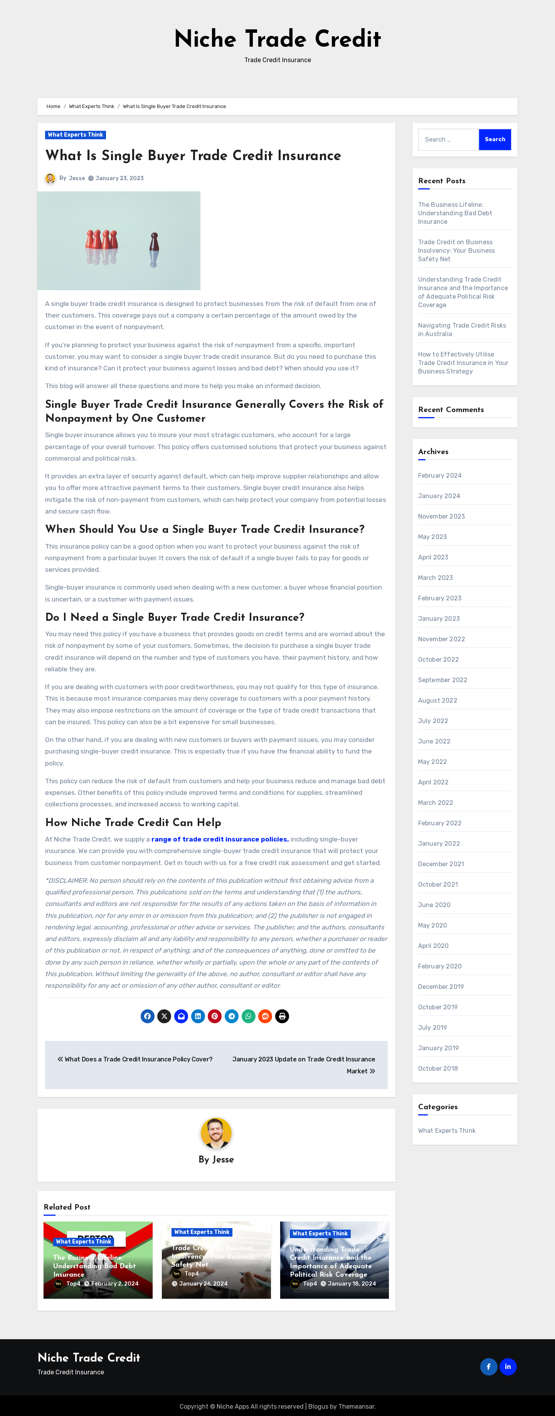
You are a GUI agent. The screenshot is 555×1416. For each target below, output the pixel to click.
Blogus (318, 1404)
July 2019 (432, 1027)
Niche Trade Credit (277, 40)
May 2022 (432, 761)
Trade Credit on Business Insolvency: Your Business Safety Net (213, 1257)
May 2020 (432, 925)
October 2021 (438, 884)
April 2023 (433, 557)
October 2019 (438, 1007)
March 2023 (435, 577)
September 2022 (443, 680)
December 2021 (441, 864)
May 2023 (432, 537)
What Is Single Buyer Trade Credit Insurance (201, 156)
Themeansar (356, 1404)
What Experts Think (75, 135)
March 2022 (436, 802)
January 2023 (439, 618)
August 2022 (437, 700)
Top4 (67, 1284)
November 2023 (441, 516)
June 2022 (434, 741)
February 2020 (440, 966)
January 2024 (439, 496)
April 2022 (433, 782)
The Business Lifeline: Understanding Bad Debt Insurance (94, 1267)
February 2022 (440, 823)
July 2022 (433, 721)
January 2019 (438, 1048)
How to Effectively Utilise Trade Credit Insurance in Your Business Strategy (463, 363)
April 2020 (433, 946)
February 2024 (440, 475)
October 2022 (438, 659)
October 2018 (438, 1068)
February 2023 (440, 598)
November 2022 (442, 639)
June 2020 (434, 905)
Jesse (77, 178)
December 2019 (441, 986)
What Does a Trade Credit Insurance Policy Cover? (135, 1059)
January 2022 (439, 843)
